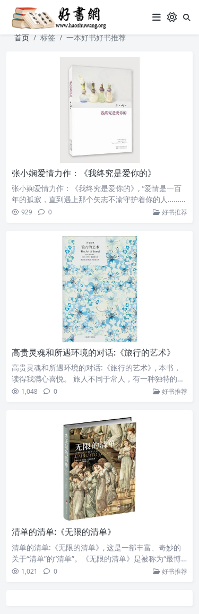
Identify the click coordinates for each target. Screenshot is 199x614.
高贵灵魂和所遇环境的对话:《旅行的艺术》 (93, 352)
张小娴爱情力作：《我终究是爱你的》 (84, 173)
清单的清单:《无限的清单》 (64, 532)
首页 (21, 37)
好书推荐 (170, 212)
